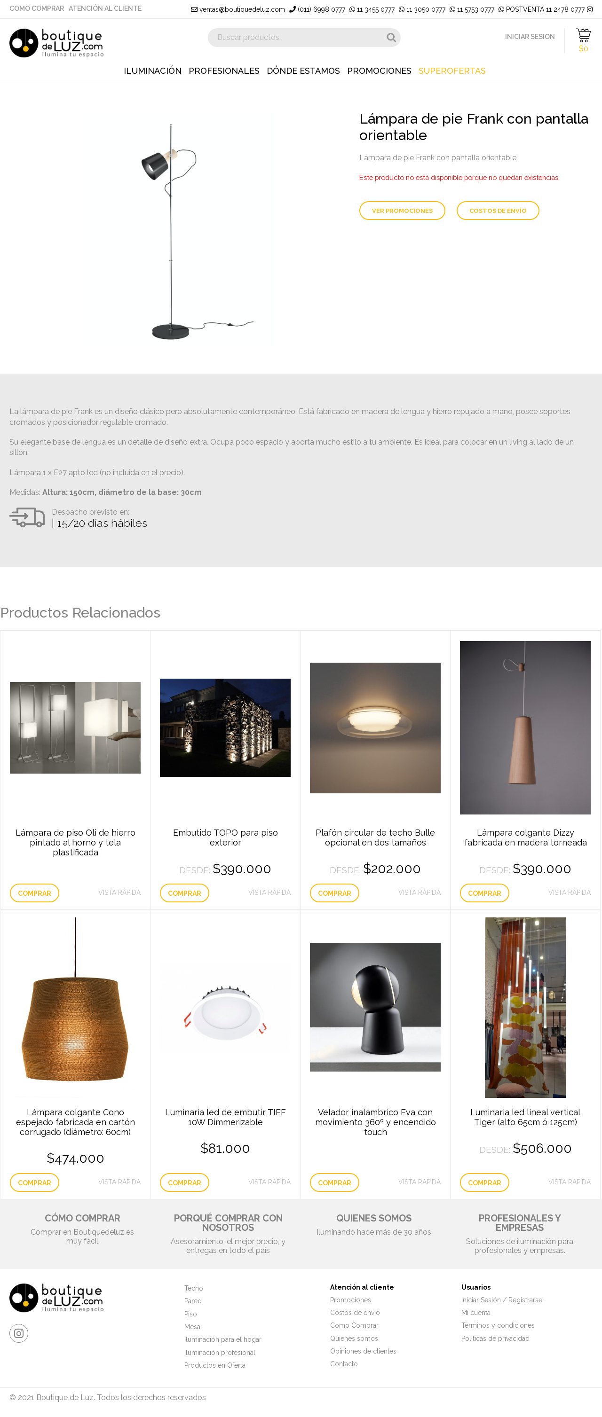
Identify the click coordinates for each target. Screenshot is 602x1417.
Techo (193, 1288)
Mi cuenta (476, 1312)
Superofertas (452, 71)
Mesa (192, 1327)
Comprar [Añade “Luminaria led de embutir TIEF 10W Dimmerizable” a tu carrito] (184, 1183)
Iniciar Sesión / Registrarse (501, 1300)
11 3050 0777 (422, 9)
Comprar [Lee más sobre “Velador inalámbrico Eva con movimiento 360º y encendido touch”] (334, 1183)
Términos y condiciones (498, 1325)
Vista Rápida (119, 892)
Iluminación (153, 71)
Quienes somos (354, 1338)
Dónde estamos (303, 71)
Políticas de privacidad (495, 1338)
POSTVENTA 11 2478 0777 (542, 9)
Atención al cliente (105, 8)
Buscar (391, 37)
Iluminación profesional (219, 1352)
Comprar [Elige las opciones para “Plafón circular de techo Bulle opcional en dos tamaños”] (334, 893)
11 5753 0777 (472, 9)
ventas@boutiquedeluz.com (238, 9)
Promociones (379, 71)
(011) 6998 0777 (317, 9)
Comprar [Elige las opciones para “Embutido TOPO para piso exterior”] (184, 893)
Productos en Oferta (215, 1365)
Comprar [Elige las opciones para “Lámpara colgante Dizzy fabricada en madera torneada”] (484, 893)
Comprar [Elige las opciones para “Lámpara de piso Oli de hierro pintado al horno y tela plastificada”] (34, 893)
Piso (190, 1314)
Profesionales (224, 71)
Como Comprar (36, 8)
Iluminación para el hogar (222, 1339)
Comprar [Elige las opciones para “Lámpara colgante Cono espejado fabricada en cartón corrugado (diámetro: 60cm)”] (34, 1183)
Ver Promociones (402, 210)
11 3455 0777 (372, 9)
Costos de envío (498, 210)
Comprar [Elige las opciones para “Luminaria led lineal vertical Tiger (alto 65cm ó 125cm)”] (484, 1183)
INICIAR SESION (530, 36)
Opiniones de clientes (363, 1351)
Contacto (344, 1364)
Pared (193, 1301)
